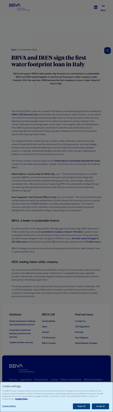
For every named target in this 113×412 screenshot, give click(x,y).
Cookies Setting (9, 406)
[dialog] (56, 397)
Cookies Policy (21, 399)
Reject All (81, 406)
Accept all (100, 406)
